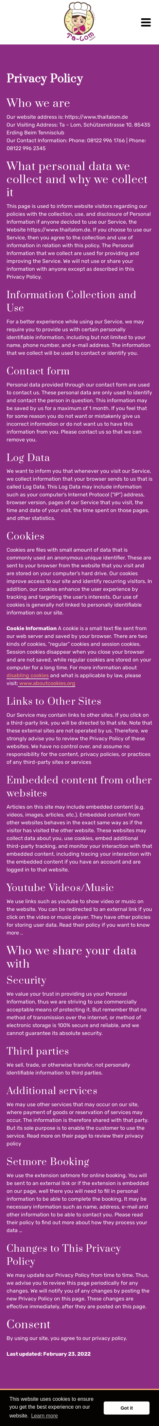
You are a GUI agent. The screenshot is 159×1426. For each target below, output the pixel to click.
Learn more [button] (44, 1415)
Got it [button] (126, 1408)
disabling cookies (28, 675)
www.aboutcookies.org (46, 683)
